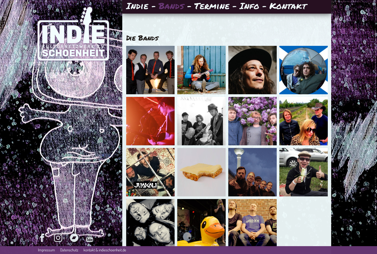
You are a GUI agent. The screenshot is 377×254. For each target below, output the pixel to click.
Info (249, 6)
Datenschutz (69, 249)
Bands (171, 6)
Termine (211, 6)
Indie (137, 6)
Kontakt (287, 6)
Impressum (46, 249)
